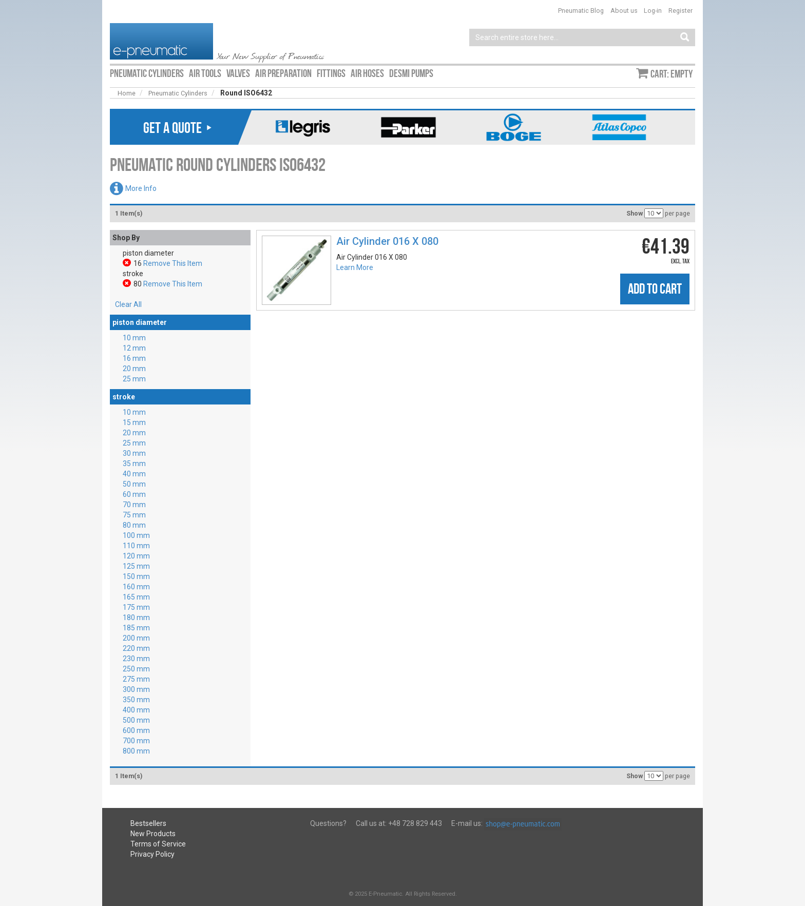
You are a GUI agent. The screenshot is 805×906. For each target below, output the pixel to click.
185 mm (136, 628)
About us (624, 10)
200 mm (136, 638)
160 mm (136, 587)
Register (680, 10)
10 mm (134, 338)
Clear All (128, 304)
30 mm (134, 453)
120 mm (136, 556)
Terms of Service (158, 844)
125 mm (136, 566)
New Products (153, 834)
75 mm (134, 515)
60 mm (134, 494)
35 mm (134, 463)
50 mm (134, 484)
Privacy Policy (152, 854)
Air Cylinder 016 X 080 (387, 241)
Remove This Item (172, 263)
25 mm (134, 379)
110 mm (136, 546)
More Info (141, 188)
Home (127, 93)
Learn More (354, 267)
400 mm (136, 710)
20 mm (134, 368)
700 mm (136, 741)
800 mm (136, 751)
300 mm (136, 689)
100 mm (136, 535)
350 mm (136, 700)
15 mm (134, 422)
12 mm (134, 348)
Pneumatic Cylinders (177, 93)
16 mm (134, 358)
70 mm (134, 504)
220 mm (136, 648)
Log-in (653, 10)
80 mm (134, 525)
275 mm (136, 679)
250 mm (136, 669)
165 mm (136, 597)
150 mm (136, 576)
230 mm (136, 658)
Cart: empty (671, 74)
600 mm (136, 730)
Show (634, 213)
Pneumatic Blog (581, 10)
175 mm (136, 607)
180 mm (136, 617)
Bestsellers (148, 823)
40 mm (134, 474)
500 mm (136, 720)
